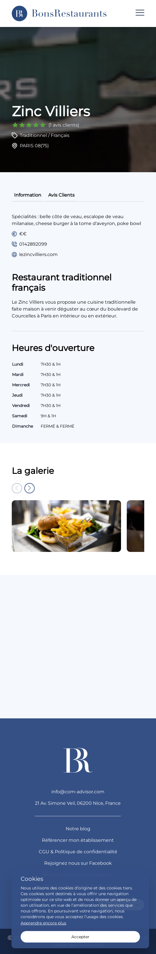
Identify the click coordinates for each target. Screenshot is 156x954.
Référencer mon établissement (78, 840)
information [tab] (27, 195)
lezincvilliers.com (38, 254)
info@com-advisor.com (77, 791)
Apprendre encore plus (43, 923)
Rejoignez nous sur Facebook (78, 863)
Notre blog (78, 828)
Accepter (80, 936)
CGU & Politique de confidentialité (78, 851)
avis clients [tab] (61, 195)
